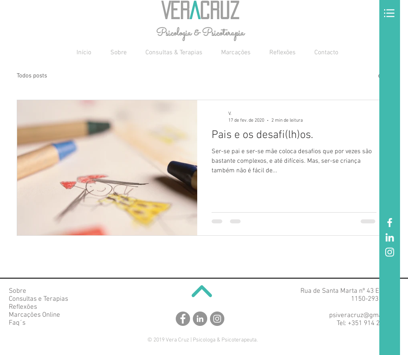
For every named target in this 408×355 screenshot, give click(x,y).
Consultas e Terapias (38, 299)
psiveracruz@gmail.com (364, 316)
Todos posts (32, 75)
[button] (389, 13)
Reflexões (23, 307)
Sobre (17, 291)
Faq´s (17, 323)
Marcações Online (34, 315)
